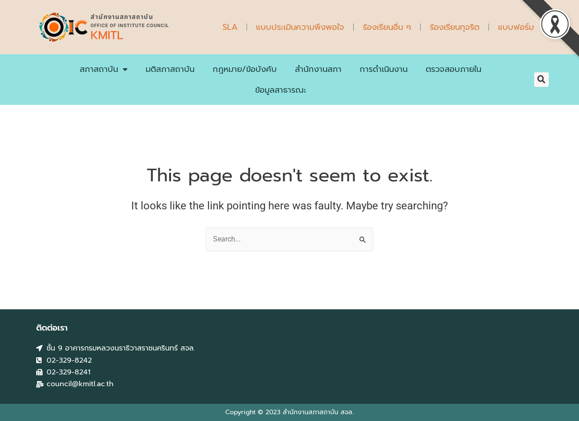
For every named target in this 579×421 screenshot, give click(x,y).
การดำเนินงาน (384, 69)
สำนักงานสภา (318, 69)
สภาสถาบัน (104, 69)
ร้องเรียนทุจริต (454, 27)
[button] (541, 79)
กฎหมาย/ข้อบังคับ (245, 69)
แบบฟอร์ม (516, 27)
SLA (230, 27)
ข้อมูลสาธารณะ (280, 90)
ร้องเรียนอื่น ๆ (387, 27)
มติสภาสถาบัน (170, 69)
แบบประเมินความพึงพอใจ (300, 27)
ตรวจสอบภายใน (453, 69)
